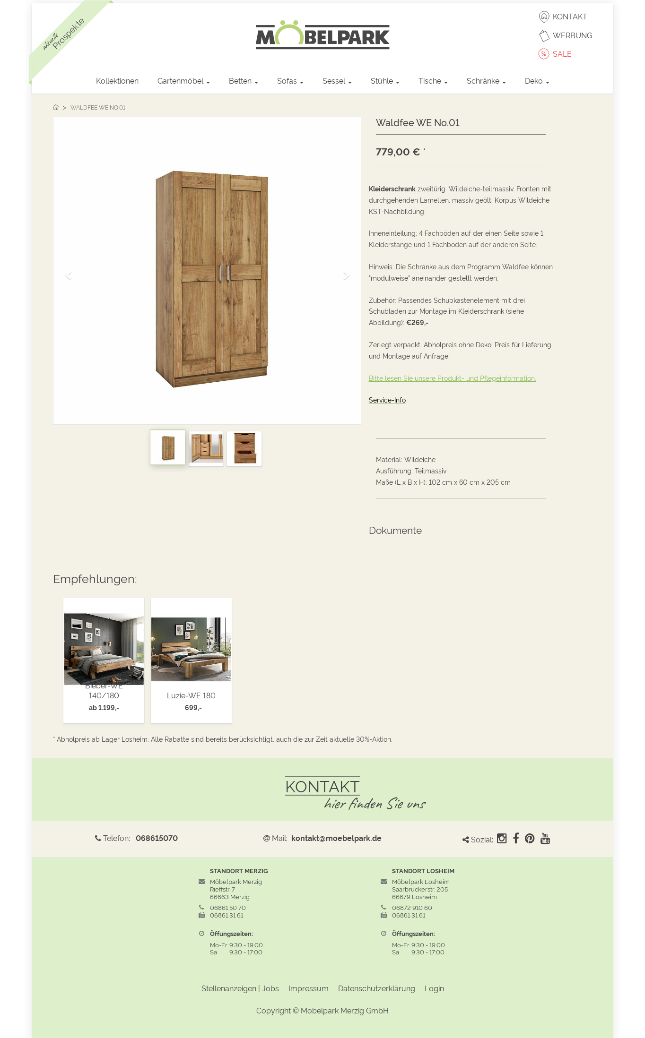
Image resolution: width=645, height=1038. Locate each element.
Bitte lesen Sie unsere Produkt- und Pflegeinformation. (452, 377)
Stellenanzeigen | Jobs (240, 988)
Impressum (308, 988)
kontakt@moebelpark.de (336, 837)
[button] (71, 271)
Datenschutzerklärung (376, 988)
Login (434, 988)
